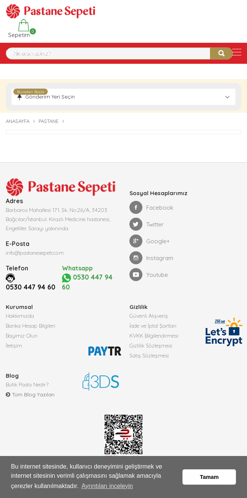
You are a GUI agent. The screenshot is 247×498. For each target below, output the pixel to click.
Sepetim (18, 29)
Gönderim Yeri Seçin (50, 96)
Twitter (146, 224)
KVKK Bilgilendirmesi (153, 335)
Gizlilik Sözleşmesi (150, 345)
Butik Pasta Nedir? (27, 384)
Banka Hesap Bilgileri (30, 325)
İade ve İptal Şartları (152, 325)
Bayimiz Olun (21, 335)
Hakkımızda (20, 315)
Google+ (149, 240)
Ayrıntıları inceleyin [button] (107, 486)
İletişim (14, 345)
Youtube (148, 274)
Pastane (48, 121)
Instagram (151, 257)
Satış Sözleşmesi (149, 355)
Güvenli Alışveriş (148, 315)
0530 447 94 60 (30, 287)
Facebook (151, 207)
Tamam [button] (209, 477)
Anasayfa (17, 121)
